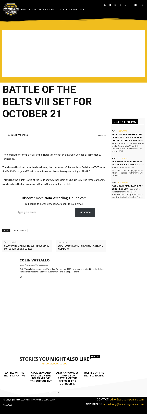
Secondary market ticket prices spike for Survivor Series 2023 (26, 247)
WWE (114, 182)
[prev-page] (49, 392)
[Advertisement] (73, 53)
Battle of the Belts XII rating (14, 374)
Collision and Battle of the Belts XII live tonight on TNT (41, 377)
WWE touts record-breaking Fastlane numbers (80, 247)
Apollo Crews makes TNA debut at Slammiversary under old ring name (127, 137)
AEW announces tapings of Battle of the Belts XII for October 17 (67, 378)
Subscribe (85, 212)
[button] (141, 5)
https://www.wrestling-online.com (34, 265)
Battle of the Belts (18, 230)
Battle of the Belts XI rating (94, 374)
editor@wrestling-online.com (127, 399)
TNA (113, 131)
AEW (114, 158)
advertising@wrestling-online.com (123, 404)
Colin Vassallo (19, 135)
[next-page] (57, 392)
